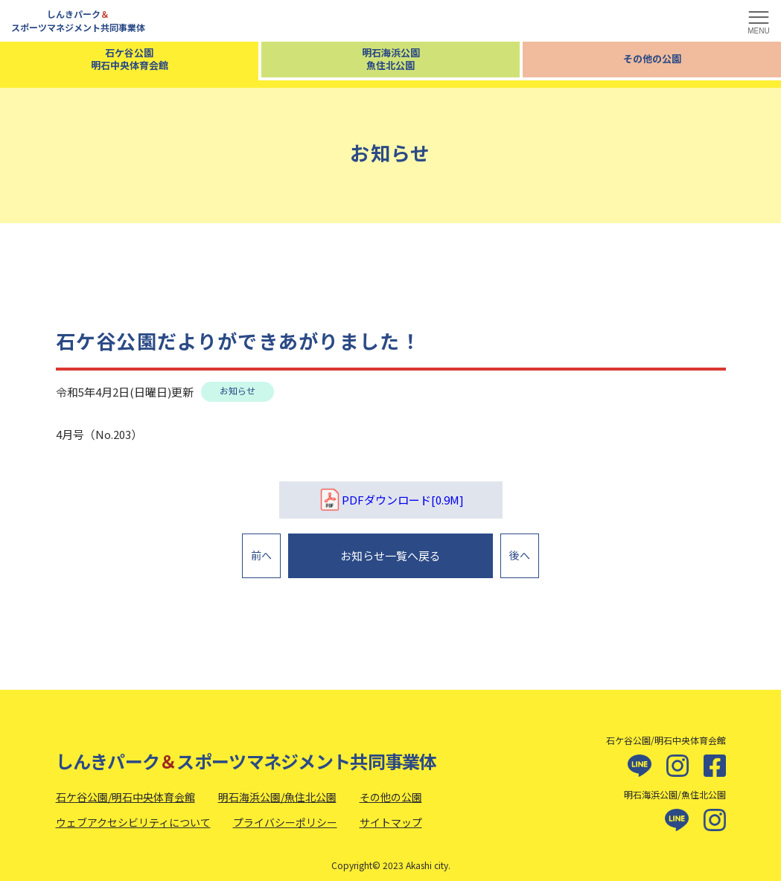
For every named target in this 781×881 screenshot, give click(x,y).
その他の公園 (652, 58)
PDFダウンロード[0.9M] (391, 500)
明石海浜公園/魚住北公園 (277, 788)
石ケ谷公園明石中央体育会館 (129, 58)
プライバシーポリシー (285, 814)
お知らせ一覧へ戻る (390, 552)
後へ (519, 551)
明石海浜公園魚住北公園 (391, 58)
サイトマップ (391, 814)
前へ (261, 551)
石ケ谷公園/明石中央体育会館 (125, 788)
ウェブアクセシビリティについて (133, 814)
